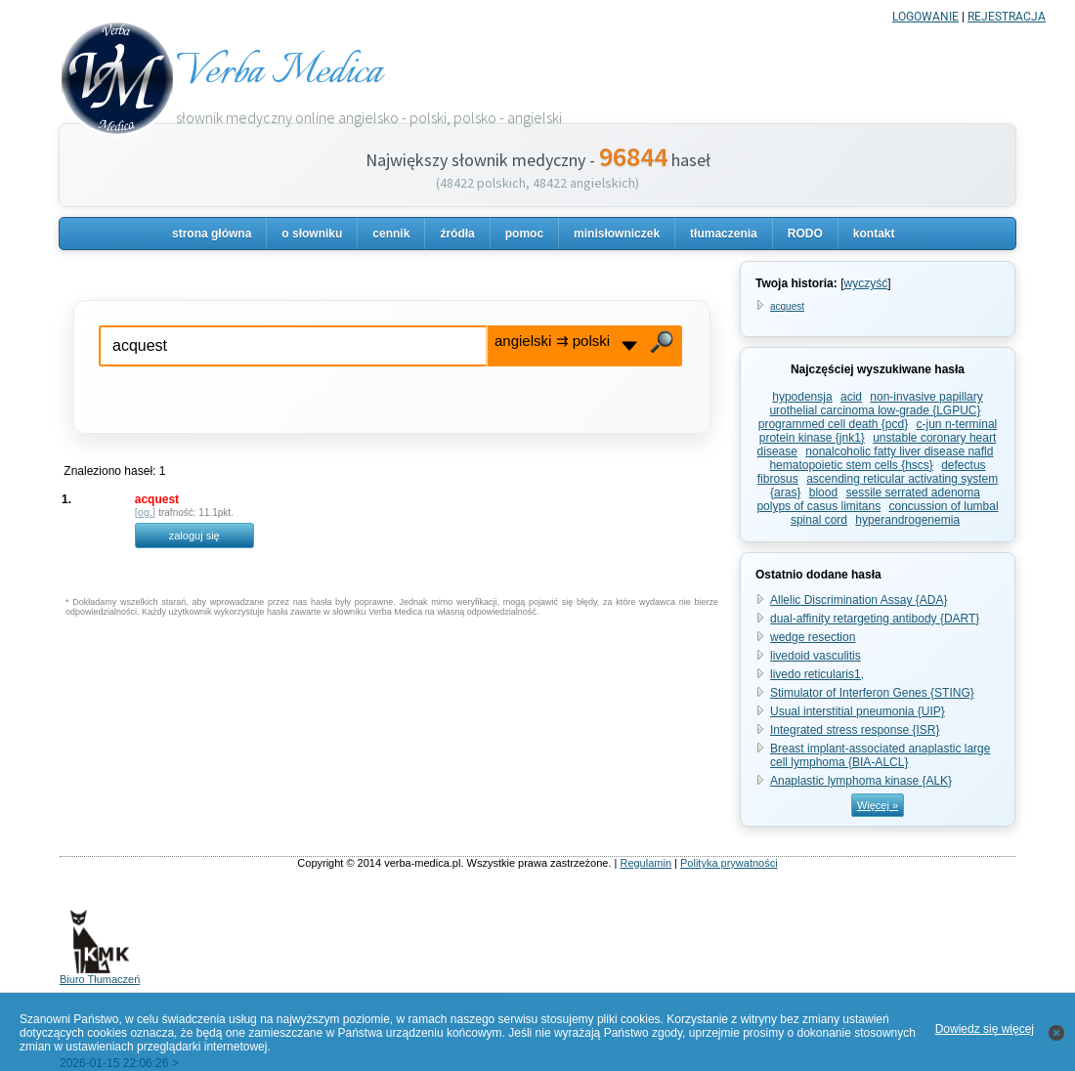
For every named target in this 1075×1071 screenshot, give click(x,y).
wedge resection (812, 637)
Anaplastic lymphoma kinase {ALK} (861, 781)
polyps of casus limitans (818, 506)
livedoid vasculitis (815, 656)
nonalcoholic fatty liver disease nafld (899, 451)
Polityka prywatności (729, 863)
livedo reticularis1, (817, 674)
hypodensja (802, 397)
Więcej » (877, 805)
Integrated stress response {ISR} (854, 730)
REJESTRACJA (1007, 16)
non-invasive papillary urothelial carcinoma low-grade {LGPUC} (875, 403)
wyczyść (865, 283)
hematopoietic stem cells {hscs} (850, 465)
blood (823, 492)
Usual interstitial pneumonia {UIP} (857, 711)
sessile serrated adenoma (913, 492)
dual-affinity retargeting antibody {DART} (874, 618)
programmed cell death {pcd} (833, 424)
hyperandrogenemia (907, 520)
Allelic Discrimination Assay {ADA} (858, 600)
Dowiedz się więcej (984, 1029)
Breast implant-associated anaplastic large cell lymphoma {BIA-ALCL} (880, 755)
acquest (787, 306)
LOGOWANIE (925, 16)
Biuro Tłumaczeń (100, 974)
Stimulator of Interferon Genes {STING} (872, 693)
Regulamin (645, 863)
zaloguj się (194, 535)
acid (851, 397)
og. (145, 512)
